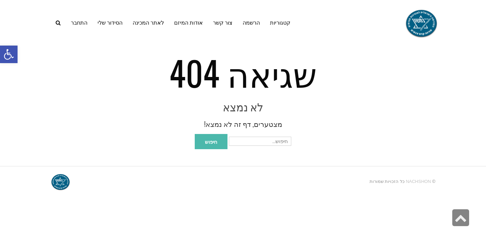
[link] (110, 22)
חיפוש (211, 141)
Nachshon (418, 181)
